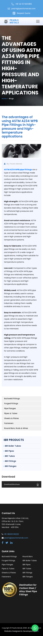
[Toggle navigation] (38, 21)
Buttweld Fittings (12, 398)
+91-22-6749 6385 (21, 4)
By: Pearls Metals (13, 164)
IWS (37, 631)
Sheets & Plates (11, 418)
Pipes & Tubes (10, 413)
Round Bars (27, 556)
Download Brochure (21, 484)
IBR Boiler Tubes (13, 445)
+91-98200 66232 (11, 534)
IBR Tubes (10, 456)
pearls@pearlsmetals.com (21, 8)
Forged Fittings (11, 403)
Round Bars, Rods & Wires (16, 428)
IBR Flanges (10, 466)
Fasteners (8, 423)
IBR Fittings (10, 461)
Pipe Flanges (10, 408)
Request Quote (21, 13)
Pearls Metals (17, 628)
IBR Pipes (9, 450)
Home (4, 98)
